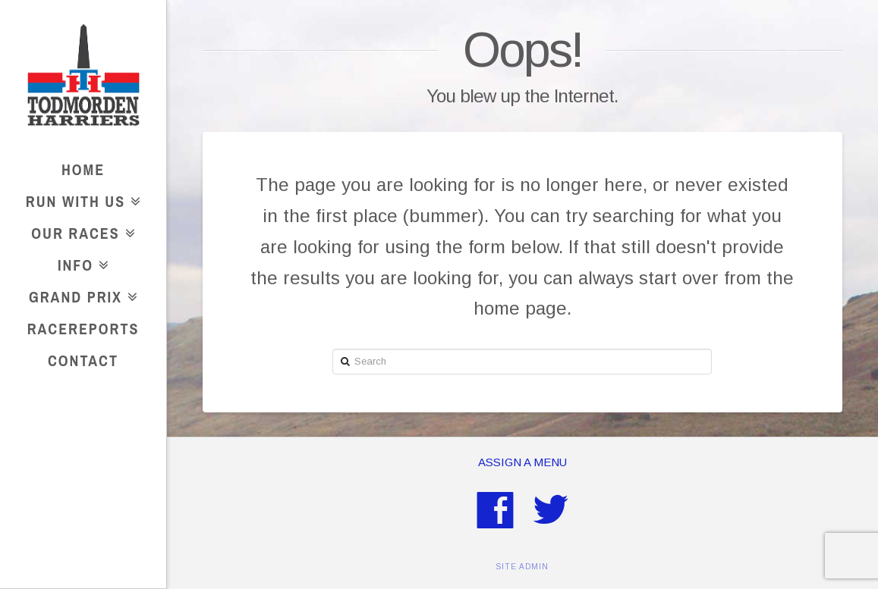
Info (80, 262)
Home (83, 169)
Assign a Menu (522, 462)
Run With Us (80, 198)
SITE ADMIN (522, 566)
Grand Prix (80, 294)
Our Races (79, 230)
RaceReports (83, 328)
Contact (83, 360)
